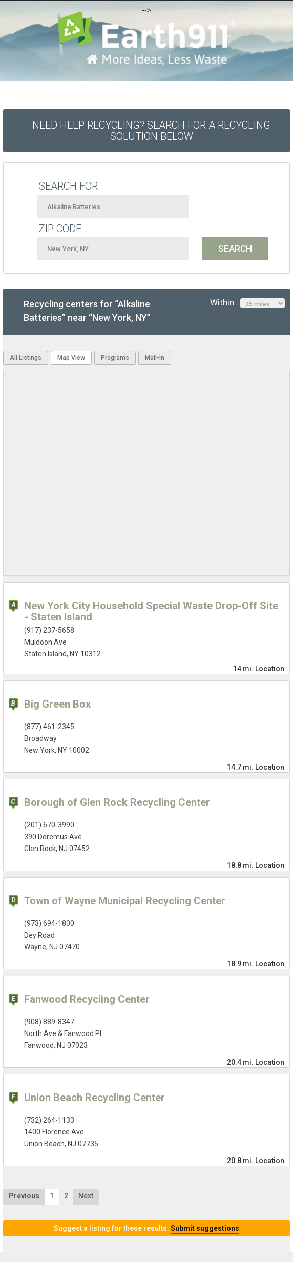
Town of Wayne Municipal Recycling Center (124, 901)
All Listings (25, 357)
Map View (71, 357)
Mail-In (154, 357)
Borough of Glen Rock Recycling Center (117, 802)
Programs (115, 357)
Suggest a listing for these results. (146, 1228)
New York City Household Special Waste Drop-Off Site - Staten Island (151, 611)
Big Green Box (57, 704)
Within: (247, 302)
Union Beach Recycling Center (94, 1097)
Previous (24, 1196)
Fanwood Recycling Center (87, 999)
